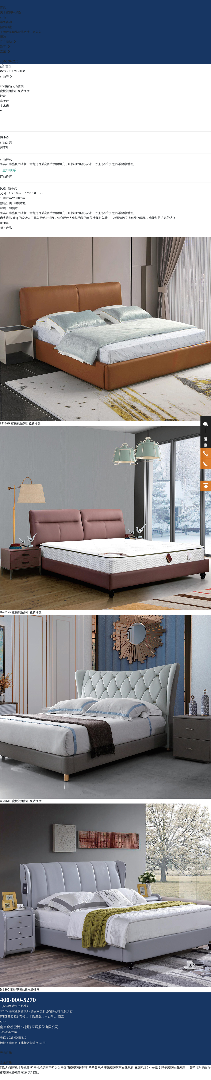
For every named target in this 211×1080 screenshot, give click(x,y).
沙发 (3, 96)
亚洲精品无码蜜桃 (12, 86)
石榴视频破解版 (77, 1067)
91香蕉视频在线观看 (172, 1067)
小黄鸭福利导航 (197, 1067)
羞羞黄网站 (96, 1067)
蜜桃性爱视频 (21, 1067)
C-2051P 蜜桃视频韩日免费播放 (21, 801)
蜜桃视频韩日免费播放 (15, 91)
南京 (61, 1016)
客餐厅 (4, 101)
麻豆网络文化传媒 (146, 1067)
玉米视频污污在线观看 (119, 1067)
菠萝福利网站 (30, 1072)
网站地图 (6, 1067)
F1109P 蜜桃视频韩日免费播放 (20, 423)
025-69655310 (17, 1037)
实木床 (4, 105)
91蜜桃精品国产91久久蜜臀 (48, 1067)
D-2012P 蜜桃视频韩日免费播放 (21, 612)
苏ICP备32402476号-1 (14, 1016)
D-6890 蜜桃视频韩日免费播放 (20, 989)
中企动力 (51, 1016)
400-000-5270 (9, 61)
